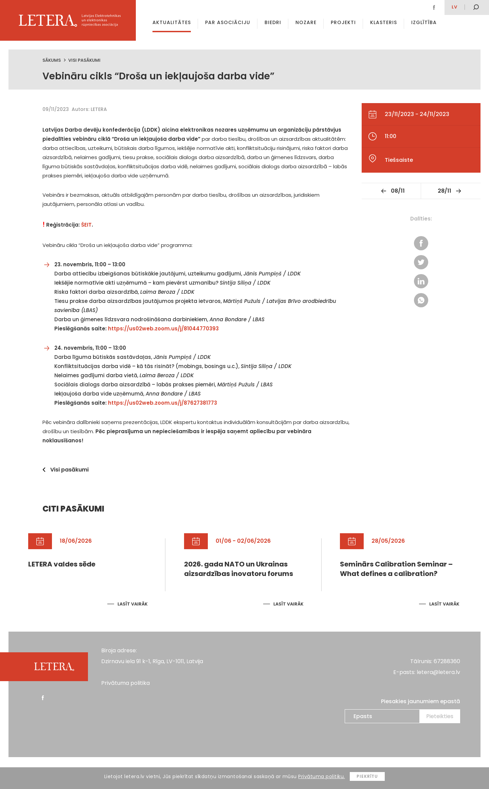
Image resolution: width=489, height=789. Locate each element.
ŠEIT (86, 224)
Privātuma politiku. (321, 776)
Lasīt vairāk (132, 604)
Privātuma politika (125, 683)
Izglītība (424, 22)
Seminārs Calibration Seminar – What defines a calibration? (396, 568)
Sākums (51, 60)
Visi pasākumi (84, 60)
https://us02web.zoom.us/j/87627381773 (162, 402)
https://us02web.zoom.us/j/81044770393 (163, 328)
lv (454, 7)
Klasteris (383, 22)
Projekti (343, 22)
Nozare (305, 22)
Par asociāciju (227, 22)
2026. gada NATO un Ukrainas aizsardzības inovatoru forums (238, 568)
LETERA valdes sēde (61, 564)
